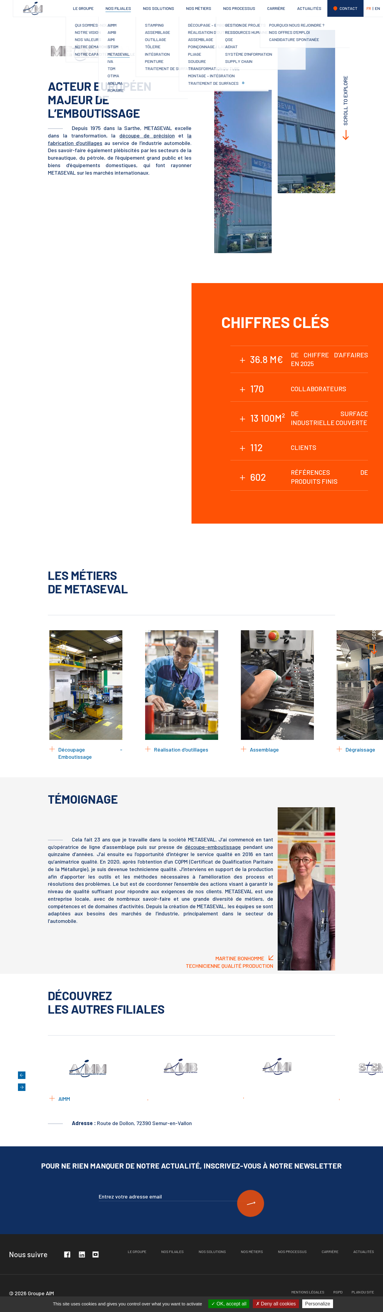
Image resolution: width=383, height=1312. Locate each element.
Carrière (276, 8)
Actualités (309, 8)
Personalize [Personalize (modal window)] (317, 1303)
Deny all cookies (276, 1303)
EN (377, 8)
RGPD (338, 1292)
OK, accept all (228, 1303)
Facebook (67, 1254)
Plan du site (363, 1292)
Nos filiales (118, 8)
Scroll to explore (345, 101)
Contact (349, 8)
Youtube (95, 1254)
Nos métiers (198, 8)
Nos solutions (158, 8)
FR (369, 8)
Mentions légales (307, 1292)
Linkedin (81, 1254)
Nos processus (239, 8)
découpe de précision (146, 135)
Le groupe (83, 8)
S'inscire (250, 1203)
